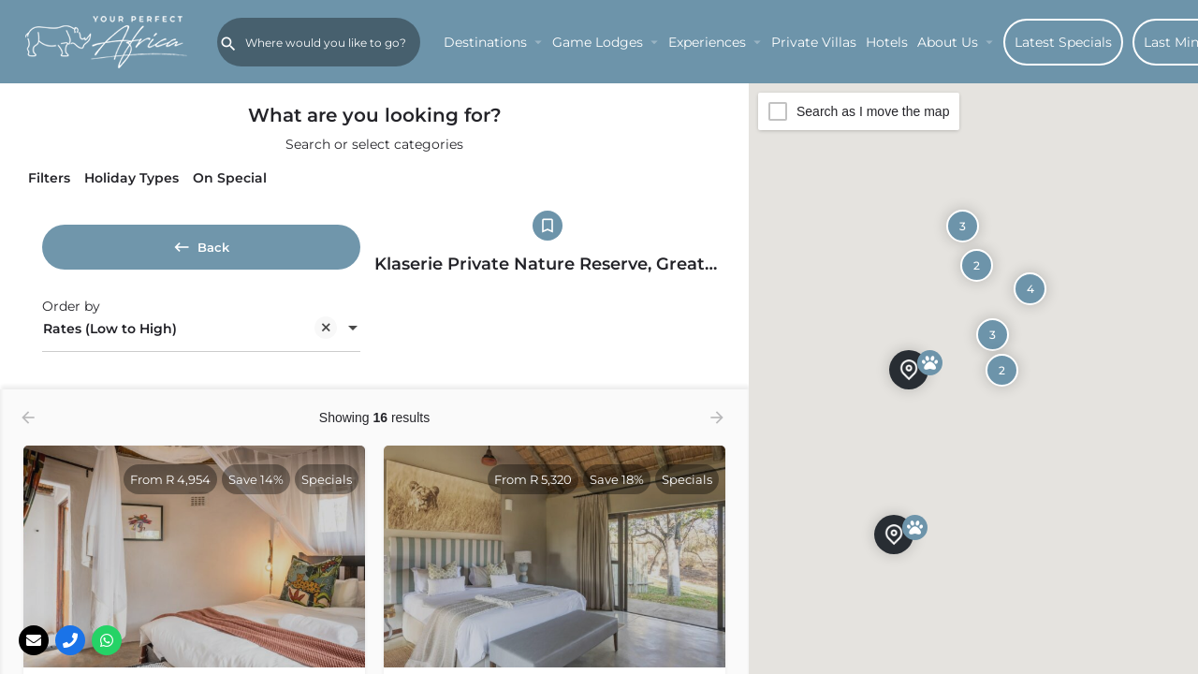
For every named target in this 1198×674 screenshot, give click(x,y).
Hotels (887, 42)
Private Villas (813, 42)
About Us (947, 42)
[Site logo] (108, 40)
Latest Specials (1063, 42)
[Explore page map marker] (893, 534)
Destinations (485, 42)
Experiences (707, 42)
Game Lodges (597, 42)
